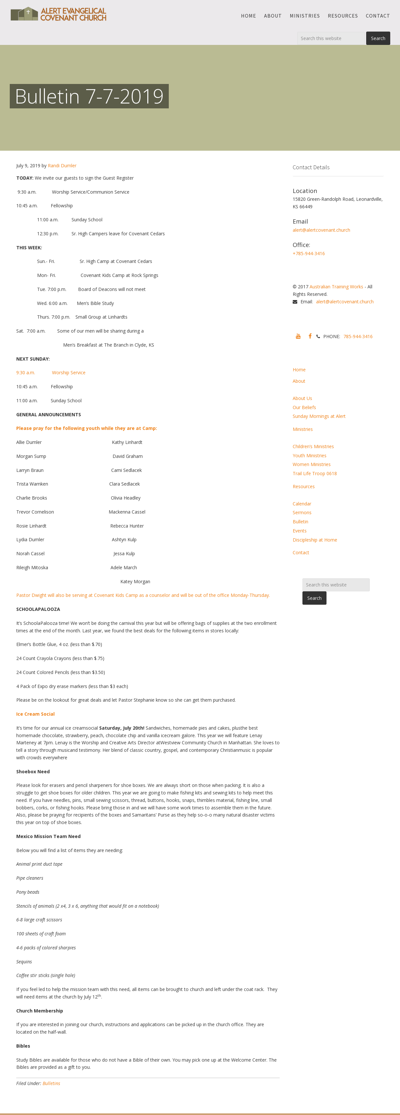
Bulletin (300, 521)
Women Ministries (312, 464)
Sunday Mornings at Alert (319, 416)
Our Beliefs (304, 407)
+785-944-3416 (309, 253)
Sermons (302, 512)
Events (300, 531)
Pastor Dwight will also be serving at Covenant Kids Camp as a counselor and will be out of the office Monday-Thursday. (143, 595)
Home (299, 369)
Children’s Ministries (313, 446)
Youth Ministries (310, 455)
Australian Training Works (336, 286)
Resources (304, 486)
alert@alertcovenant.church (321, 230)
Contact (301, 552)
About (299, 381)
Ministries (303, 429)
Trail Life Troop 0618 (315, 473)
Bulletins (51, 1083)
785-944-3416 (358, 336)
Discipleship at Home (315, 540)
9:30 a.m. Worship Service (51, 372)
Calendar (302, 504)
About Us (302, 398)
